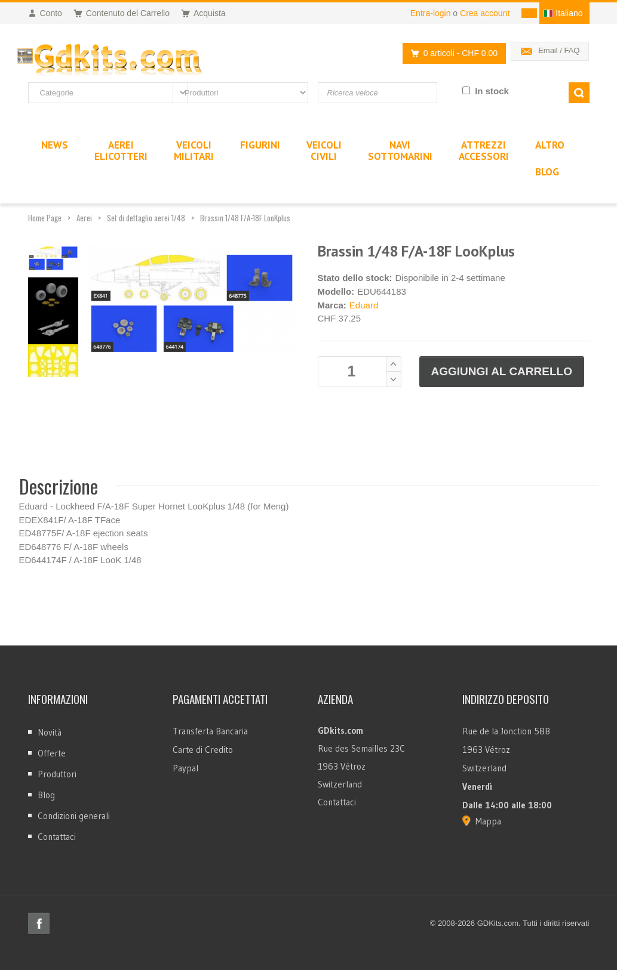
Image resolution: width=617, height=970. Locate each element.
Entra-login (430, 13)
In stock (492, 91)
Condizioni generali (74, 815)
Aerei (84, 218)
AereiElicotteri (121, 150)
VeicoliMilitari (194, 150)
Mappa (488, 821)
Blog (46, 795)
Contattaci (57, 836)
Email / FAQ (558, 50)
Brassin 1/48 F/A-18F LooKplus (245, 218)
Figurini (260, 145)
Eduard (363, 305)
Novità (50, 732)
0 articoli (451, 53)
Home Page (45, 218)
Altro (549, 145)
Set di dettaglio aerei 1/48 (146, 218)
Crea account (484, 13)
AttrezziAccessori (484, 150)
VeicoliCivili (324, 150)
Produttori (57, 774)
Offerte (52, 753)
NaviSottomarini (400, 150)
